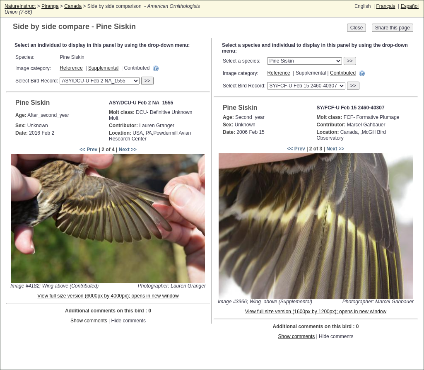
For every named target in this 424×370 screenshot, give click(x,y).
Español (410, 6)
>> (147, 81)
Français (385, 6)
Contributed (343, 73)
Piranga (49, 6)
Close (356, 28)
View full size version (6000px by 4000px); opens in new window (107, 296)
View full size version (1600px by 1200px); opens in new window (315, 311)
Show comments (88, 321)
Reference (71, 68)
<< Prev (88, 149)
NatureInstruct (20, 6)
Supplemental (103, 68)
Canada (73, 6)
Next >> (128, 149)
